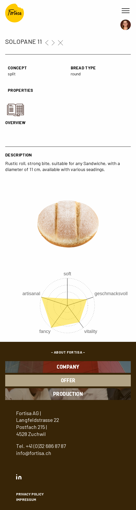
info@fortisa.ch (33, 453)
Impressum (26, 499)
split (12, 73)
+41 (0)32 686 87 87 (46, 446)
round (76, 73)
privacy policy (30, 494)
